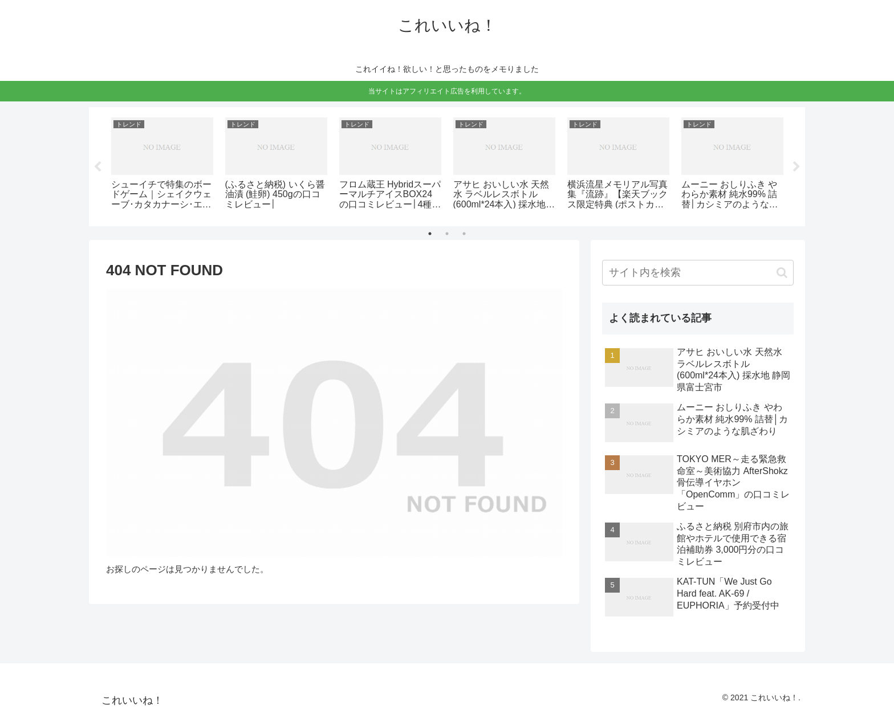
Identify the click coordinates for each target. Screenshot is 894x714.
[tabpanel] (162, 164)
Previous (97, 167)
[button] (782, 272)
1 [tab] (430, 233)
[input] (698, 272)
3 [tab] (464, 233)
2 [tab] (447, 233)
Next (796, 167)
